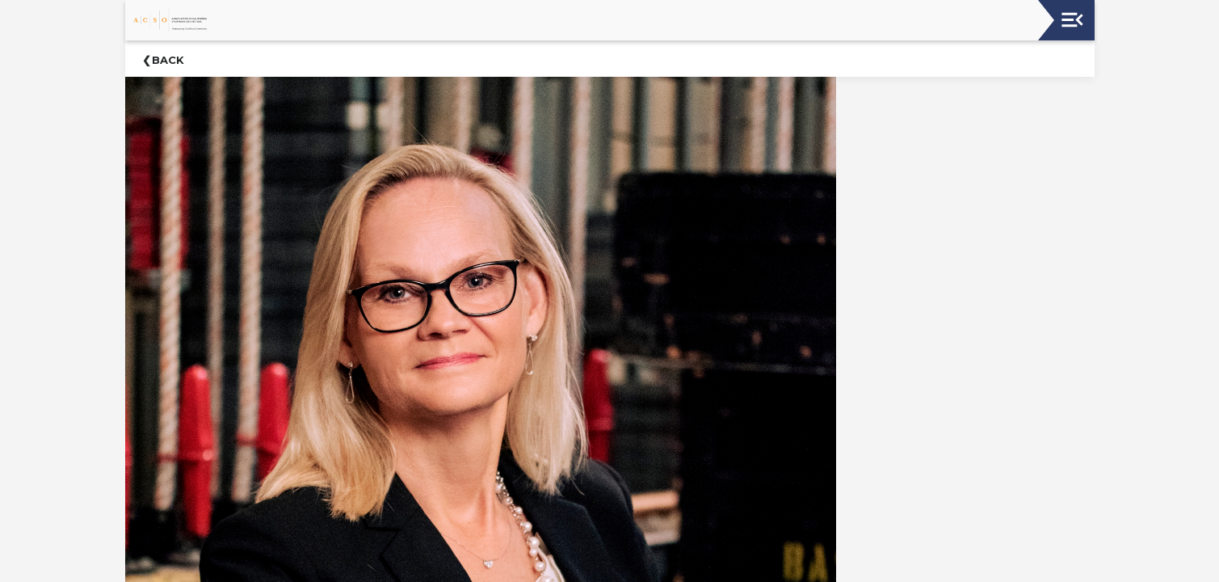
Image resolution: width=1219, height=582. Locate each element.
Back (168, 59)
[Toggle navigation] (1072, 20)
